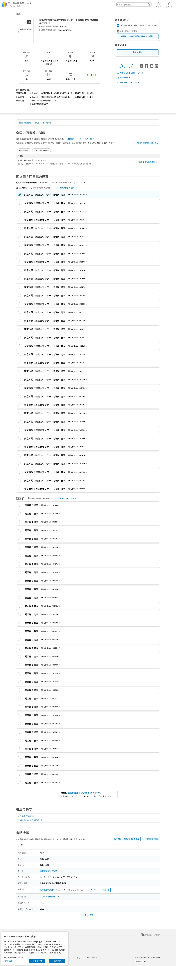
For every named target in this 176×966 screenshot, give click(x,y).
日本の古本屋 (27, 815)
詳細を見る (9, 960)
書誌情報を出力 (124, 77)
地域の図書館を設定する (148, 142)
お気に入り (122, 66)
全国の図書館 (25, 122)
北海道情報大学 (47, 889)
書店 (37, 122)
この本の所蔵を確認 (148, 162)
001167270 (92, 889)
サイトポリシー (93, 957)
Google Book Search (31, 819)
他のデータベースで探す (128, 82)
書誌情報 (47, 122)
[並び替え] (24, 150)
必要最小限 (37, 960)
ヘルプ (158, 4)
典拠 (106, 889)
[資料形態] (41, 150)
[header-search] (133, 4)
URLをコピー (131, 66)
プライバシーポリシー (75, 957)
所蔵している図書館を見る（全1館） (137, 36)
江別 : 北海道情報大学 (49, 896)
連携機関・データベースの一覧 (81, 138)
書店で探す (138, 52)
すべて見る (92, 74)
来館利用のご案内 (68, 188)
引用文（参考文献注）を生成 (130, 73)
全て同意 (57, 960)
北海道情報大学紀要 (49, 870)
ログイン (168, 4)
